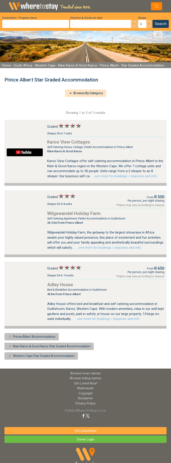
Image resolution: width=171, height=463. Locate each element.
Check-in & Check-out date (86, 17)
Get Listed (85, 383)
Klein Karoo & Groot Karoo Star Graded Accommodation (49, 346)
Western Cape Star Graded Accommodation (41, 356)
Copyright (86, 393)
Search (161, 24)
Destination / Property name (19, 17)
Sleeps (142, 17)
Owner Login (85, 439)
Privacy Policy (85, 403)
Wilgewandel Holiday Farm (74, 213)
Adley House (60, 284)
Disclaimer (85, 398)
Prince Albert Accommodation (31, 337)
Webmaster (85, 388)
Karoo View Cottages (68, 142)
